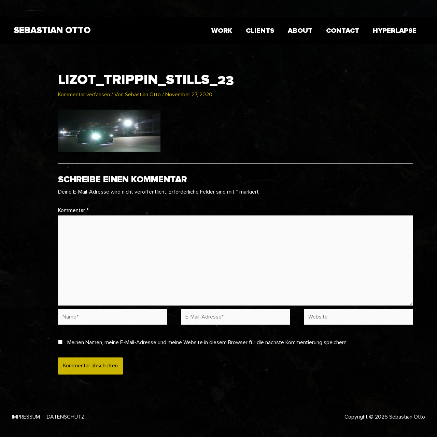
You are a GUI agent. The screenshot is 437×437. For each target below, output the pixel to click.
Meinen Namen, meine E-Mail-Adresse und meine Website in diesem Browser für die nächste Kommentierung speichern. (207, 342)
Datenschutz (66, 416)
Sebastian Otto (52, 30)
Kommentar (73, 210)
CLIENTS (260, 31)
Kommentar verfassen (84, 94)
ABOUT (300, 31)
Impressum (26, 416)
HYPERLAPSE (395, 31)
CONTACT (342, 31)
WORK (221, 31)
